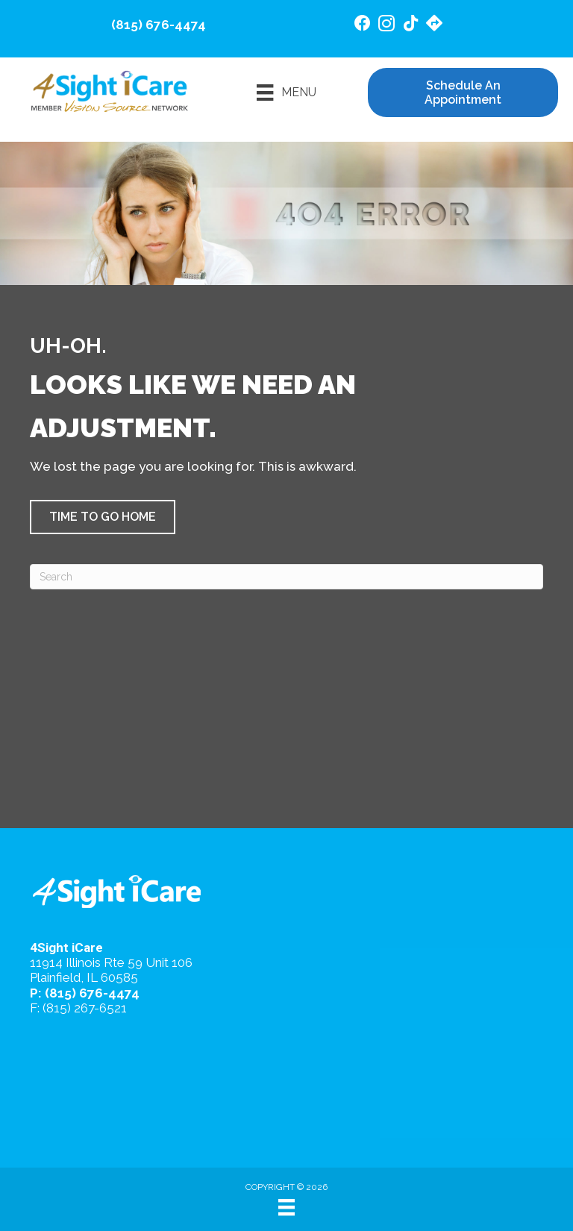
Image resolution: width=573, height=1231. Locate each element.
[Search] (286, 576)
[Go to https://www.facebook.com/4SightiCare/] (362, 25)
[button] (102, 517)
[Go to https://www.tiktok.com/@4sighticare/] (410, 25)
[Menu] (286, 92)
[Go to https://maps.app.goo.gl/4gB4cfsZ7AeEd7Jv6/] (434, 25)
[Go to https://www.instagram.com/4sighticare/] (386, 26)
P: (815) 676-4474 (85, 993)
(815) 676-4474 (158, 24)
